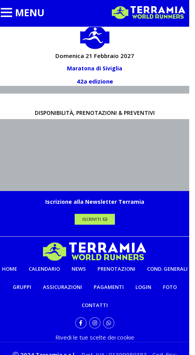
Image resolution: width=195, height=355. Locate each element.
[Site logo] (148, 12)
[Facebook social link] (81, 323)
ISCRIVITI (94, 219)
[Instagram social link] (95, 323)
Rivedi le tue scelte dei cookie (94, 337)
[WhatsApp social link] (109, 323)
